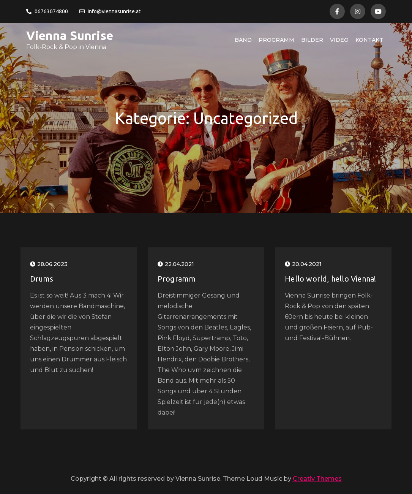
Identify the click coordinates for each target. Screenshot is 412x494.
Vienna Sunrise (69, 35)
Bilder (312, 39)
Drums (41, 278)
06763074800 (47, 11)
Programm (276, 39)
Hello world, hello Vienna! (330, 278)
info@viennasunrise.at (109, 11)
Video (339, 39)
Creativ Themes (317, 478)
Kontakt (369, 39)
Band (243, 39)
